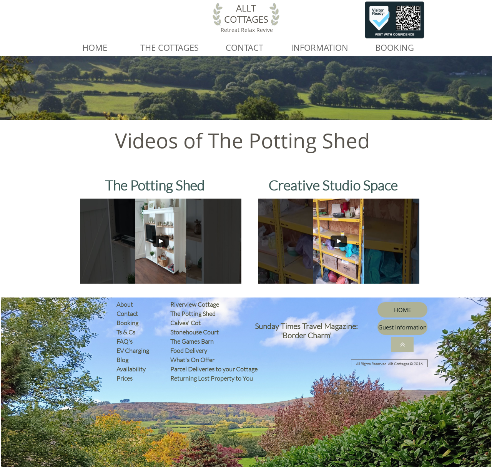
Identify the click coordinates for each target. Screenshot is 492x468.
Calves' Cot (187, 323)
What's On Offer (192, 360)
